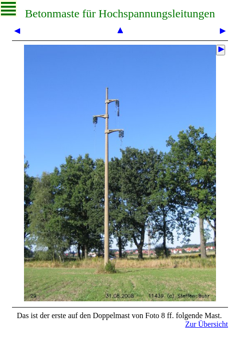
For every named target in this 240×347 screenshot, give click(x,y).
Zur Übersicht (206, 324)
